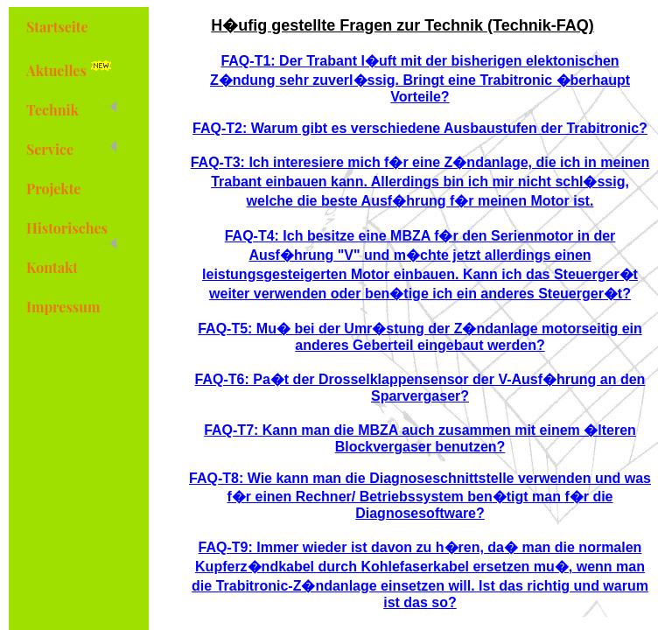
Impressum (63, 307)
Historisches (71, 233)
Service (71, 149)
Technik (71, 110)
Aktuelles (71, 68)
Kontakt (52, 267)
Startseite (57, 27)
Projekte (53, 188)
